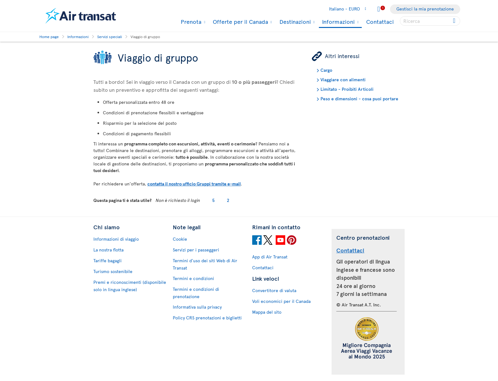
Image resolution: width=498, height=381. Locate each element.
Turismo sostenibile (112, 271)
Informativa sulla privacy (197, 307)
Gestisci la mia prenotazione (425, 9)
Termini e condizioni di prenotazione (196, 292)
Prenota (190, 21)
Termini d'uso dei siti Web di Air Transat (205, 264)
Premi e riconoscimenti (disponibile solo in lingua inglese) (129, 285)
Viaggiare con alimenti (343, 80)
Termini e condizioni (193, 278)
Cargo (326, 70)
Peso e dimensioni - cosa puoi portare (359, 99)
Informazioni (337, 22)
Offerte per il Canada (240, 21)
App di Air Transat (269, 257)
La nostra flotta (108, 250)
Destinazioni (294, 21)
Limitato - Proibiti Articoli (347, 89)
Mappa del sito (266, 312)
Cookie (180, 239)
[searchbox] (430, 21)
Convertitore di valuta (274, 290)
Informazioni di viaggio (116, 239)
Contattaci (380, 21)
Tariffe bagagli (107, 260)
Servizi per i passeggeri (196, 250)
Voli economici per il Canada (281, 301)
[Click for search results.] (454, 21)
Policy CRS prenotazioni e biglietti (207, 318)
